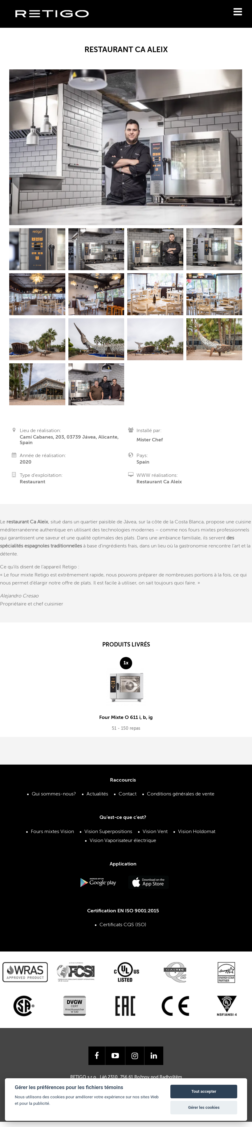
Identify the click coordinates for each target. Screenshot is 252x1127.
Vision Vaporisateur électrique (123, 840)
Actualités (97, 794)
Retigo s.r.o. (57, 23)
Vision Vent (155, 831)
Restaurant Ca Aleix (159, 482)
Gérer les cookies (204, 1107)
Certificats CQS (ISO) (123, 925)
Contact (127, 794)
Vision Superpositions (108, 831)
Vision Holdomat (196, 831)
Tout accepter (203, 1091)
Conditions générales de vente (180, 794)
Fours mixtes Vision (52, 831)
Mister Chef (149, 440)
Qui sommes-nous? (54, 794)
